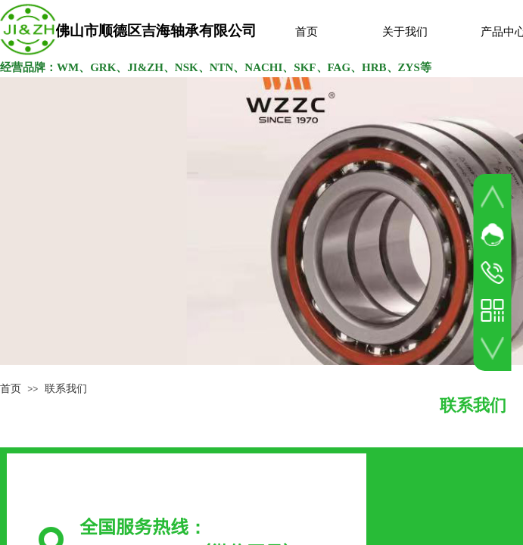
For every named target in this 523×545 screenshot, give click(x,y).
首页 (306, 32)
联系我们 (66, 388)
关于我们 (405, 32)
